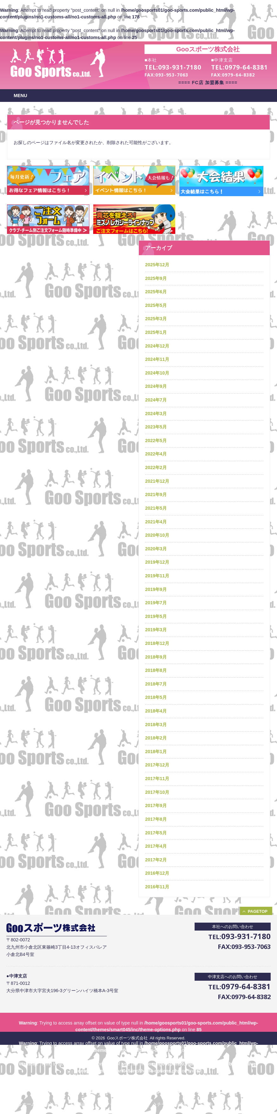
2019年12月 (157, 562)
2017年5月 (156, 832)
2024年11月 (157, 359)
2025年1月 (156, 332)
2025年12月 (157, 264)
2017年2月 (156, 859)
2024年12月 (157, 345)
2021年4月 (156, 521)
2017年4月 (156, 846)
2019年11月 (157, 575)
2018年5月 (156, 697)
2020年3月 (156, 548)
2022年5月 (156, 440)
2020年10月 (157, 535)
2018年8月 (156, 670)
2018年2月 (156, 737)
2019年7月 (156, 602)
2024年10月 (157, 372)
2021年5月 (156, 508)
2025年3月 (156, 318)
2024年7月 (156, 399)
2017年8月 (156, 819)
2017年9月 (156, 805)
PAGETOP (257, 911)
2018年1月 (156, 751)
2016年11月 (157, 886)
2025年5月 (156, 305)
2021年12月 (157, 481)
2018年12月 (157, 643)
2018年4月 (156, 710)
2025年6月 (156, 291)
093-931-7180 (179, 67)
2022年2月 (156, 467)
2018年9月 (156, 657)
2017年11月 (157, 778)
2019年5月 (156, 616)
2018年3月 (156, 724)
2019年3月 (156, 629)
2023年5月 (156, 426)
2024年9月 (156, 386)
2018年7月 (156, 683)
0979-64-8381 (246, 67)
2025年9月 (156, 278)
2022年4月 (156, 453)
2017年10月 (157, 792)
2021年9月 (156, 494)
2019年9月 (156, 589)
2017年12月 (157, 764)
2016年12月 (157, 873)
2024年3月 (156, 413)
